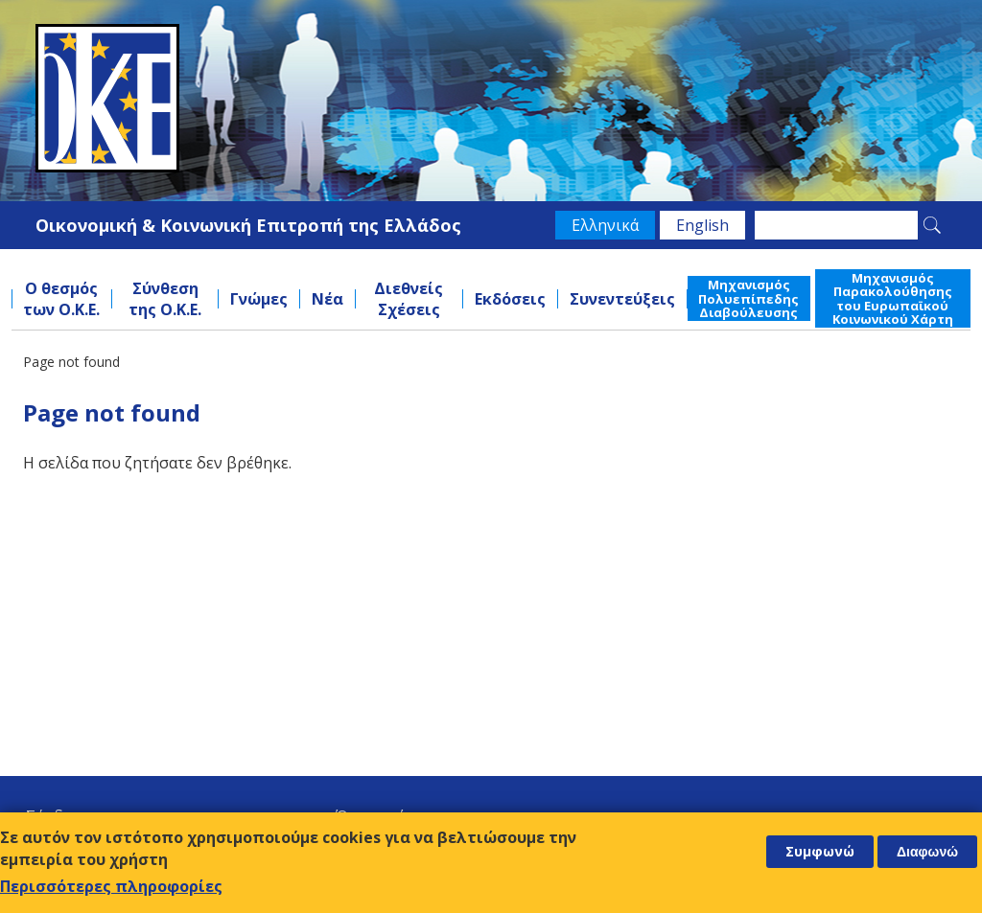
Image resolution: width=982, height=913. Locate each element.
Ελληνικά (605, 225)
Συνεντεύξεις (622, 298)
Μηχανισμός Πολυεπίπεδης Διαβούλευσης (748, 298)
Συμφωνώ (819, 851)
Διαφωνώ (927, 851)
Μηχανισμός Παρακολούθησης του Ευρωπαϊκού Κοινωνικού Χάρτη (892, 298)
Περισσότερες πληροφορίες (111, 886)
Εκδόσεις (510, 298)
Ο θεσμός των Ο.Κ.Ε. (61, 299)
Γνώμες (259, 298)
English (702, 225)
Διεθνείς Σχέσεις (408, 299)
